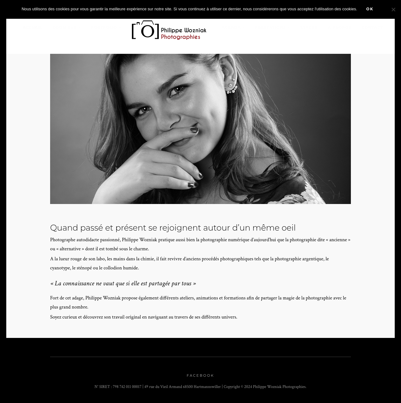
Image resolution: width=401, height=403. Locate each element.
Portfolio (104, 27)
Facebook (200, 375)
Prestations (270, 27)
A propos (340, 27)
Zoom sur (65, 27)
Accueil (32, 27)
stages (309, 27)
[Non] (393, 9)
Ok (369, 9)
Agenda (231, 27)
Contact (372, 27)
